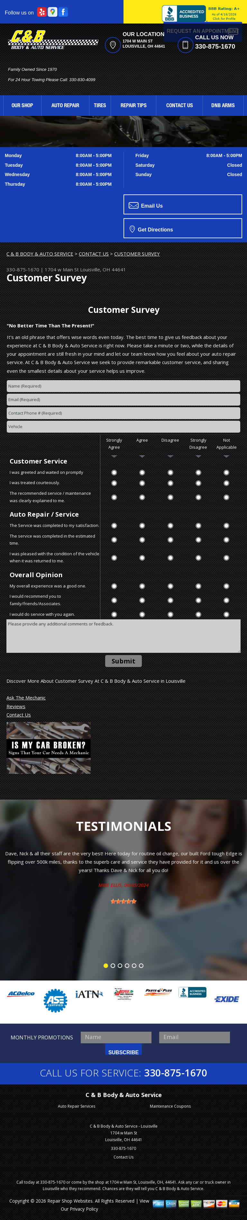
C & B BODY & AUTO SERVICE (39, 253)
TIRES (100, 106)
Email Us (146, 205)
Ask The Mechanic (26, 697)
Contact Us (18, 714)
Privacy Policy (84, 1209)
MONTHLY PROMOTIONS (42, 1037)
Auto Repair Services (76, 1106)
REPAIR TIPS (134, 106)
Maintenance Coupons (170, 1106)
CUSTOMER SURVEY (137, 253)
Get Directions (151, 228)
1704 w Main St (62, 269)
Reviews (15, 706)
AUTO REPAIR (65, 106)
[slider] (123, 901)
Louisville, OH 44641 (103, 269)
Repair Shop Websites (70, 1201)
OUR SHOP (22, 106)
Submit (123, 661)
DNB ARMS (223, 106)
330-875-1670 (215, 46)
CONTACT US (179, 106)
